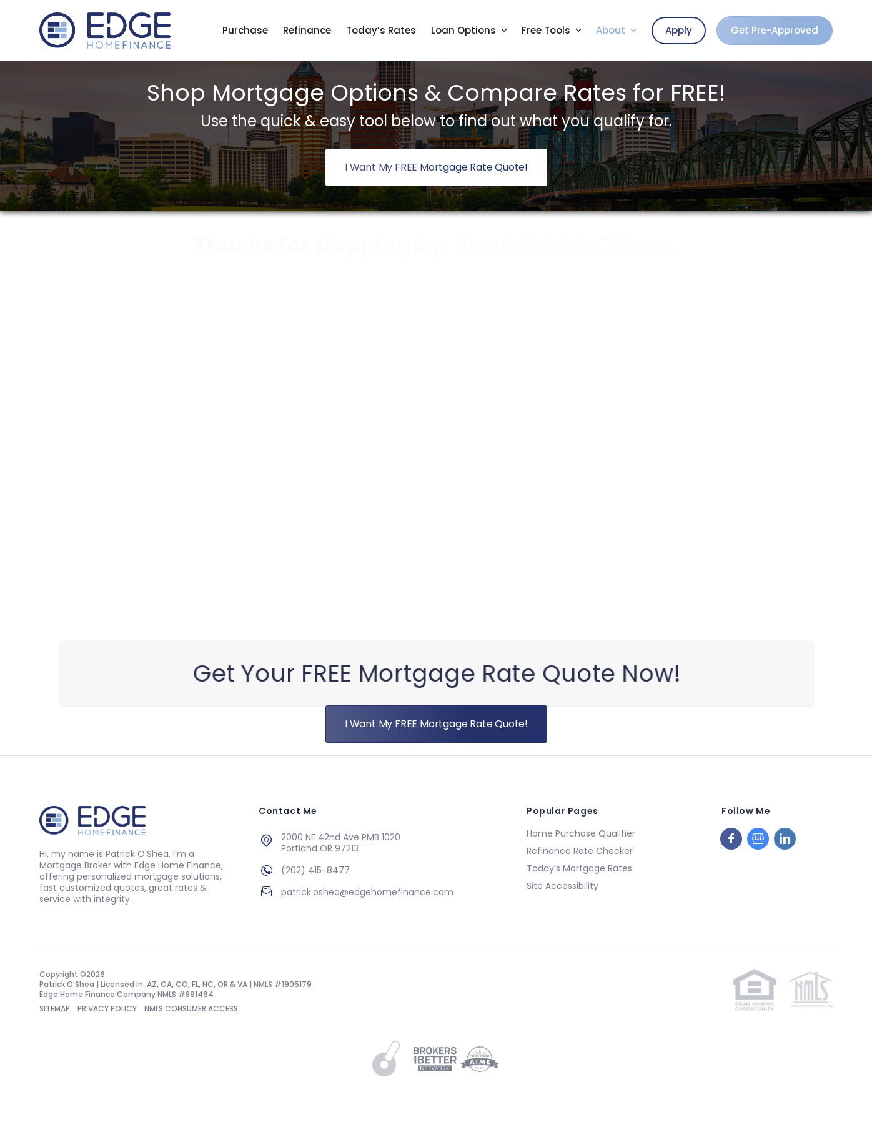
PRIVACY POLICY (107, 1008)
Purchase (245, 30)
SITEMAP (54, 1008)
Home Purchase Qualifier (581, 833)
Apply (678, 30)
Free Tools (547, 30)
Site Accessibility (562, 886)
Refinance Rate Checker (580, 851)
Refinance (307, 30)
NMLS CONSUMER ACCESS (191, 1008)
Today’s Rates (381, 30)
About (612, 30)
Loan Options (464, 30)
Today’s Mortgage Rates (579, 868)
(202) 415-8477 (315, 870)
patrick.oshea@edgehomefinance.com (367, 892)
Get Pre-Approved (774, 30)
